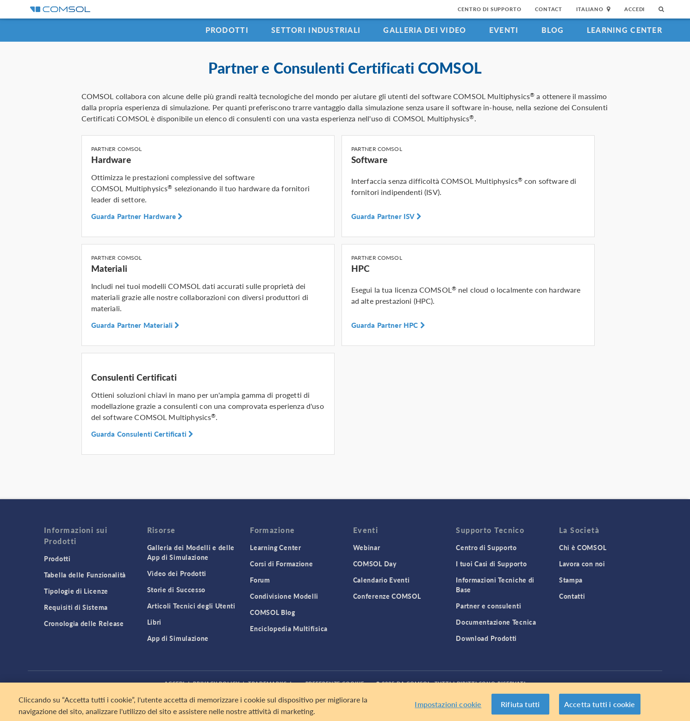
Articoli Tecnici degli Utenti (191, 605)
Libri (154, 622)
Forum (260, 579)
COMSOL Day (375, 563)
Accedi (634, 9)
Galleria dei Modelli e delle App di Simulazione (191, 552)
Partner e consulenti (488, 605)
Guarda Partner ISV (386, 216)
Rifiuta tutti (520, 706)
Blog (552, 30)
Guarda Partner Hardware (137, 216)
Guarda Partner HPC (388, 325)
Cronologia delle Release (84, 623)
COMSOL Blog (272, 612)
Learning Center (624, 30)
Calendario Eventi (381, 579)
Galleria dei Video (424, 30)
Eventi (504, 30)
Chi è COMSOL (582, 547)
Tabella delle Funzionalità (85, 574)
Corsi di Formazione (281, 563)
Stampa (571, 579)
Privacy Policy (216, 683)
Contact (548, 9)
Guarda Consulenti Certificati (142, 434)
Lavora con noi (582, 563)
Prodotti (227, 30)
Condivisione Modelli (284, 596)
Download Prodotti (486, 638)
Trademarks (267, 683)
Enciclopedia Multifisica (289, 628)
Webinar (366, 547)
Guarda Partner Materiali (135, 325)
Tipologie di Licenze (76, 591)
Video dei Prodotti (177, 573)
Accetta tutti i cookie (599, 706)
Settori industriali (316, 30)
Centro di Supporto (489, 9)
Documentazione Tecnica (496, 622)
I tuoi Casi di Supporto (491, 563)
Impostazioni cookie (448, 706)
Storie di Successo (176, 589)
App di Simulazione (178, 638)
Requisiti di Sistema (76, 607)
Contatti (572, 596)
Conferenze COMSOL (387, 596)
